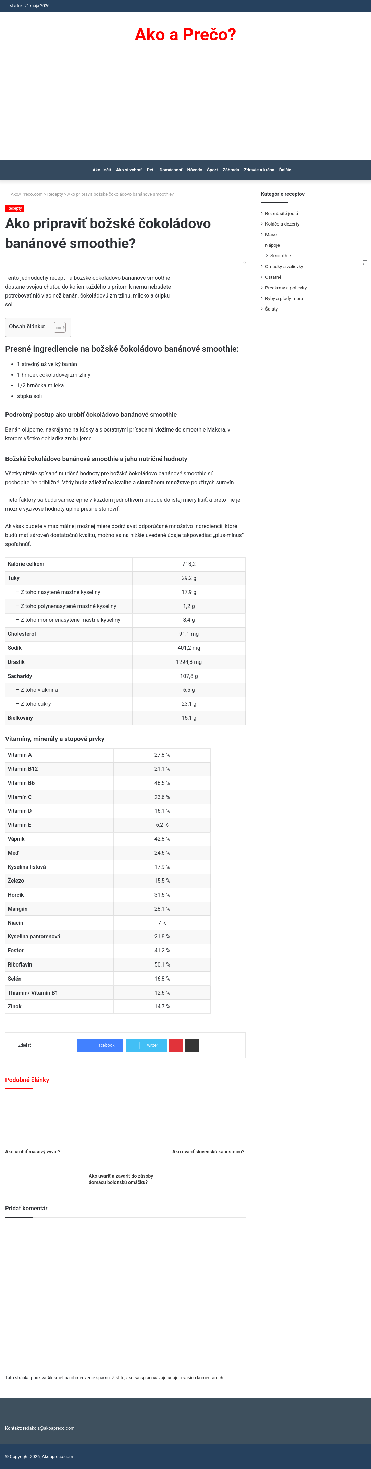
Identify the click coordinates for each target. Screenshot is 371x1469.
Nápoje (272, 245)
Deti (150, 169)
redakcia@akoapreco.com (49, 1428)
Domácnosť (171, 169)
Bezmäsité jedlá (281, 213)
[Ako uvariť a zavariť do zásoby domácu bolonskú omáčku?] (125, 1132)
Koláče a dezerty (282, 224)
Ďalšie (285, 169)
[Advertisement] (185, 108)
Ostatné (273, 277)
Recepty (55, 194)
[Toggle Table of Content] (56, 327)
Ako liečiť (101, 169)
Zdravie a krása (259, 169)
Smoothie (280, 255)
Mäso (271, 234)
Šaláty (271, 309)
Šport (212, 169)
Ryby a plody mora (284, 298)
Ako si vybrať (129, 169)
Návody (194, 169)
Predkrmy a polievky (286, 287)
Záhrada (231, 169)
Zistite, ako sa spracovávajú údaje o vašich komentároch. (168, 1377)
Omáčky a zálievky (284, 266)
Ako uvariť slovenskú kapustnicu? (208, 1151)
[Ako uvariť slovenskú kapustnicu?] (209, 1120)
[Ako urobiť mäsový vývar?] (41, 1120)
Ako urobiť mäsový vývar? (32, 1151)
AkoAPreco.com (24, 194)
